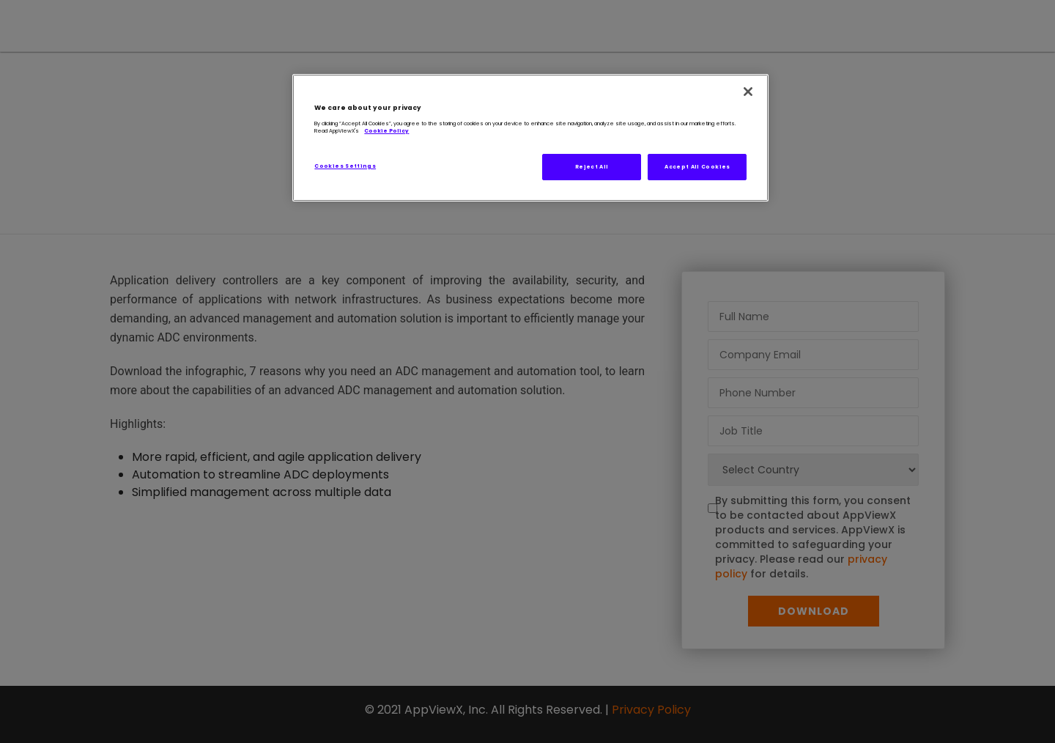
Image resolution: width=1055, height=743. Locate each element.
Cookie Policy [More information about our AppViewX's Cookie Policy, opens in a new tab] (386, 130)
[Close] (748, 91)
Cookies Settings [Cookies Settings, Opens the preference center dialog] (345, 166)
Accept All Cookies (697, 166)
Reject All (592, 166)
